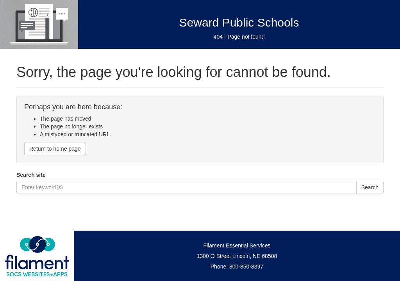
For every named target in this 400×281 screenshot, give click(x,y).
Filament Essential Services (237, 245)
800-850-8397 (246, 266)
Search (370, 187)
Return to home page (55, 149)
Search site (31, 175)
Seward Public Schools (239, 22)
